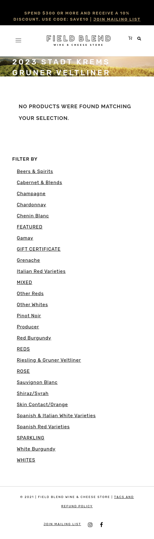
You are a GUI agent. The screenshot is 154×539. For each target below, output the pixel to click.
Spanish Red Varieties (43, 427)
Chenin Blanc (33, 216)
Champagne (31, 193)
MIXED (24, 282)
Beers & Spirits (35, 171)
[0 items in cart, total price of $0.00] (130, 38)
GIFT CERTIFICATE (39, 249)
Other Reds (30, 293)
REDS (23, 349)
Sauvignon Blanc (37, 382)
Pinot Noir (29, 316)
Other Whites (32, 304)
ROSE (23, 371)
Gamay (25, 238)
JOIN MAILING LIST (117, 19)
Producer (28, 327)
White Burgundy (36, 449)
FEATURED (30, 227)
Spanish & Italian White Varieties (56, 415)
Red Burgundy (34, 338)
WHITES (26, 460)
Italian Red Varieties (41, 271)
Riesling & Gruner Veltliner (49, 360)
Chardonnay (31, 205)
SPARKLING (30, 438)
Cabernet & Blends (39, 182)
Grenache (28, 260)
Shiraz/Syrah (33, 393)
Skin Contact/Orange (42, 404)
